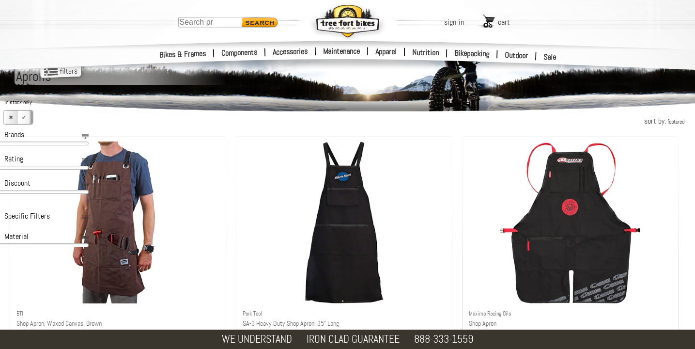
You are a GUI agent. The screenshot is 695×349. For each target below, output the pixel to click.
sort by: (664, 121)
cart (504, 22)
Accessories (290, 51)
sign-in (454, 22)
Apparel (386, 52)
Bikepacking (472, 53)
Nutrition (425, 52)
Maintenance (341, 51)
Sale (549, 57)
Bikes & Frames (182, 54)
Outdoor (516, 55)
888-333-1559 (443, 339)
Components (239, 52)
